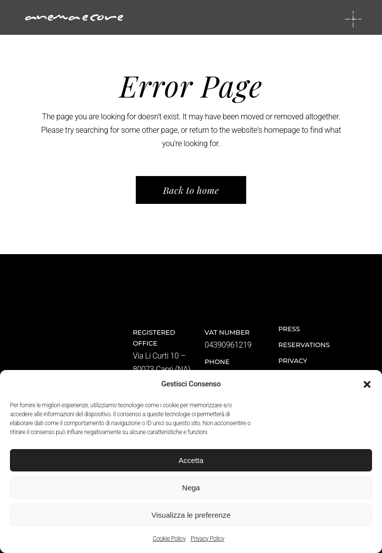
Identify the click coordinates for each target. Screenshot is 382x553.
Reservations (304, 345)
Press (289, 329)
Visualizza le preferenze (191, 515)
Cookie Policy (169, 538)
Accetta (191, 460)
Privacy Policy (207, 538)
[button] (367, 384)
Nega (191, 487)
